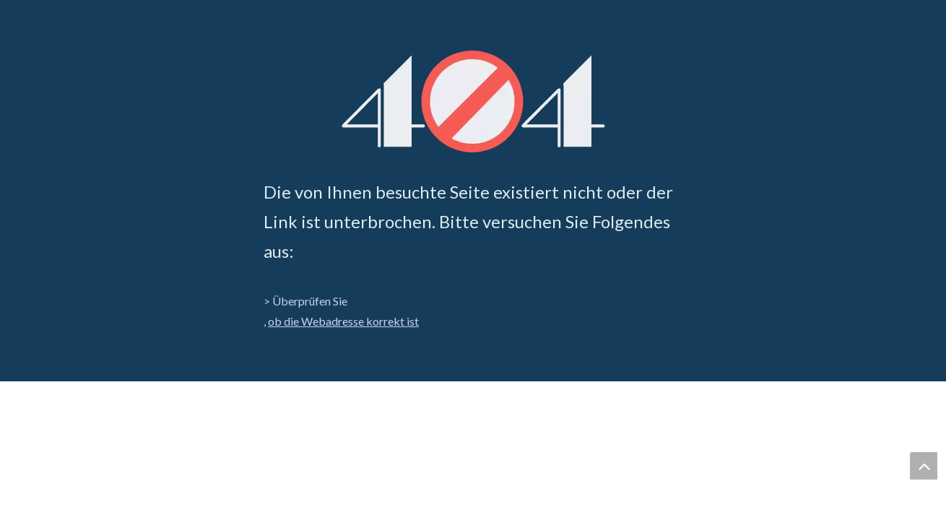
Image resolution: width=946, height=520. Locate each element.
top (923, 466)
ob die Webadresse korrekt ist (343, 321)
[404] (473, 101)
